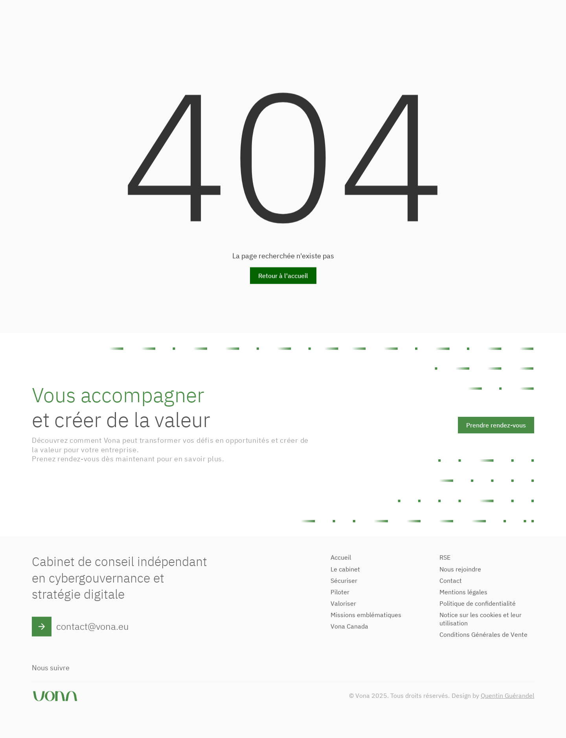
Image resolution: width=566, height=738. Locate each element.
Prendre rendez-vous (496, 425)
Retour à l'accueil (283, 276)
